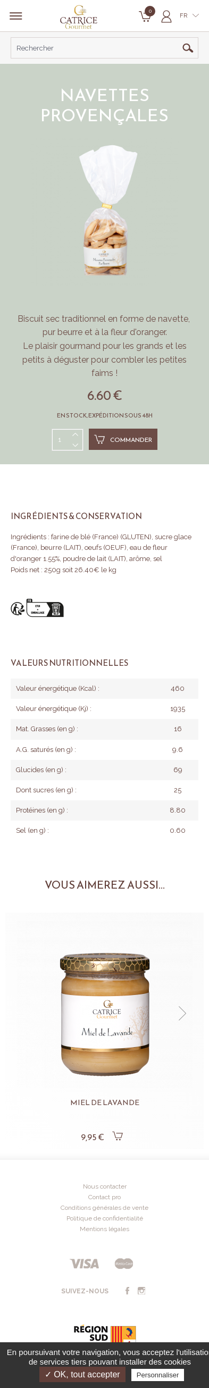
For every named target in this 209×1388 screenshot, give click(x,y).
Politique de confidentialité (104, 1218)
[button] (182, 1013)
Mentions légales (104, 1229)
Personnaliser (158, 1375)
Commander (123, 439)
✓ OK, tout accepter (82, 1374)
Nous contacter (105, 1186)
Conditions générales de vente (104, 1207)
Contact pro (104, 1197)
